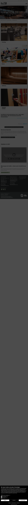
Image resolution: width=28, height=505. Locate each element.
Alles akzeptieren (22, 500)
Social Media (4, 496)
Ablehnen (5, 500)
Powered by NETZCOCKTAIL (14, 504)
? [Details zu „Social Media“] (7, 496)
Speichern (14, 500)
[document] (14, 490)
